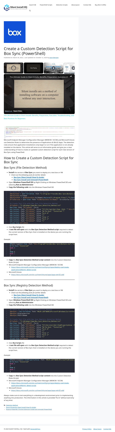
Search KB (32, 5)
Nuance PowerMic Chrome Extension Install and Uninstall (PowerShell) (29, 409)
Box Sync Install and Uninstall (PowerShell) (31, 180)
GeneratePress (35, 429)
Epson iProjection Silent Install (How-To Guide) (21, 407)
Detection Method (12, 405)
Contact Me (87, 5)
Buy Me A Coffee (100, 5)
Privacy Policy (87, 429)
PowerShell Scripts (46, 5)
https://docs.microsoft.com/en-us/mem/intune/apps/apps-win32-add (37, 274)
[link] (7, 77)
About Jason (75, 5)
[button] (30, 10)
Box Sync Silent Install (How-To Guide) (29, 177)
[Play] (53, 68)
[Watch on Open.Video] (13, 111)
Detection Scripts (62, 5)
